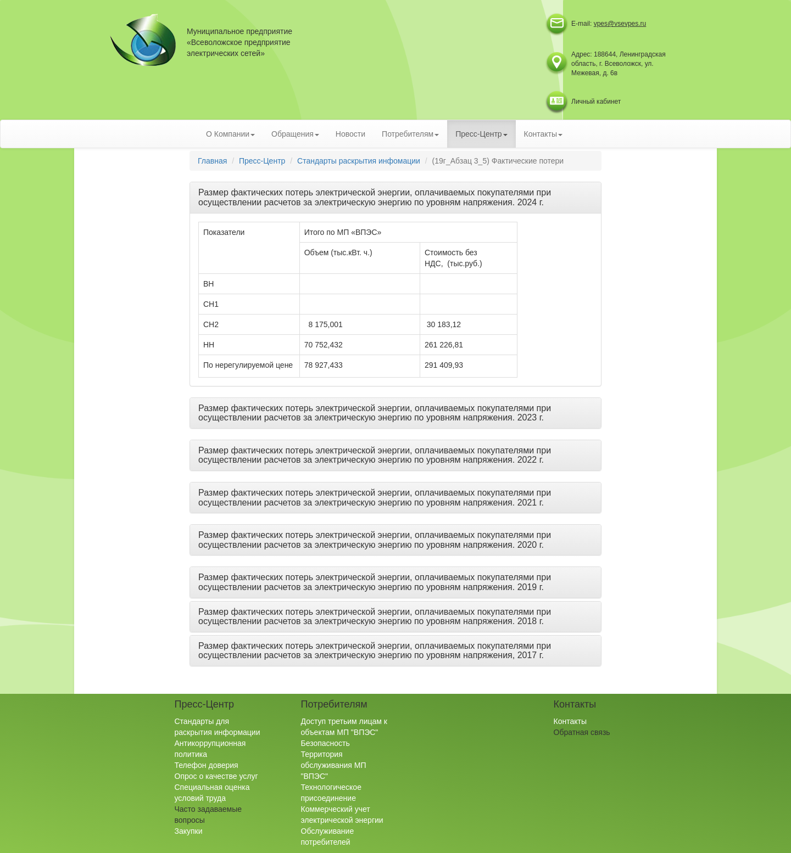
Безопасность (325, 743)
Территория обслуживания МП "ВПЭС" (333, 765)
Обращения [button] (295, 134)
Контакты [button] (543, 134)
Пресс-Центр (262, 160)
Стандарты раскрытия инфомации (358, 160)
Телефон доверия (206, 765)
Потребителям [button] (410, 134)
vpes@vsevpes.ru (620, 23)
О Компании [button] (230, 134)
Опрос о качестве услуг (216, 776)
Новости (350, 134)
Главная (212, 160)
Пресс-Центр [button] (481, 134)
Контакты (570, 721)
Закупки (189, 831)
